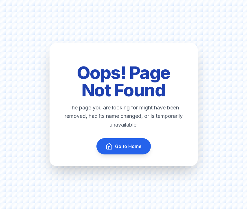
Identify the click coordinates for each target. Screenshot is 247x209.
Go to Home (124, 146)
